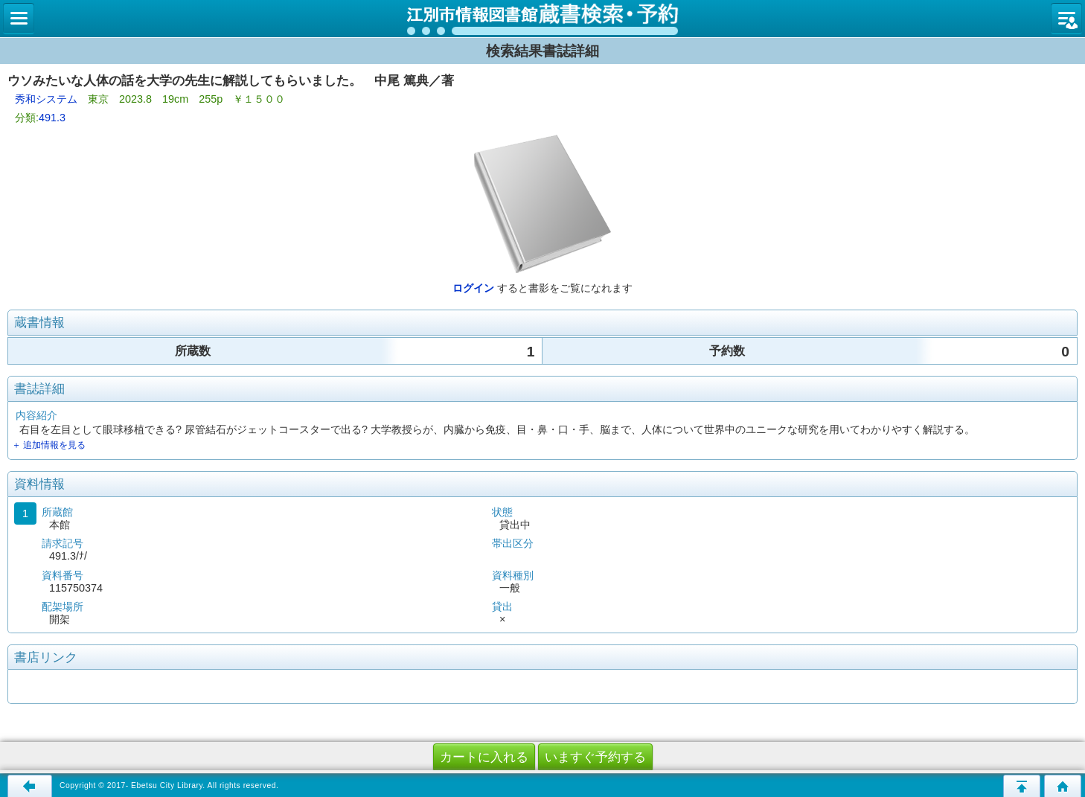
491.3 (52, 118)
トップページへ (1062, 786)
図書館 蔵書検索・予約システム (542, 18)
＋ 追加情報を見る (49, 445)
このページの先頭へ (1021, 786)
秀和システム (46, 99)
